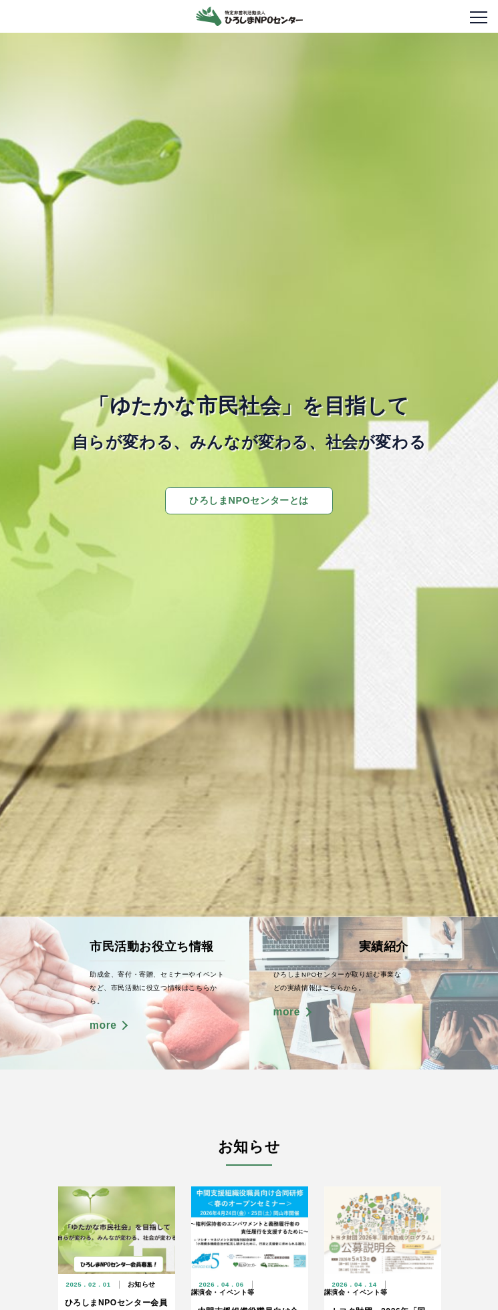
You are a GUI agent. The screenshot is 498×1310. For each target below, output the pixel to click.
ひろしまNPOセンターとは (249, 500)
